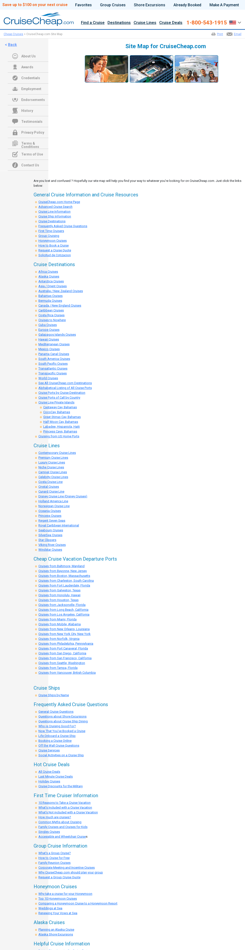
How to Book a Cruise (53, 245)
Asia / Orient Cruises (52, 286)
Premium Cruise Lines (53, 457)
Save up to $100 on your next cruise (35, 5)
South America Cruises (54, 359)
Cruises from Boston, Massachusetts (64, 576)
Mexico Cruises (49, 349)
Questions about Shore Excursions (62, 716)
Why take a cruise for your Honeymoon (65, 894)
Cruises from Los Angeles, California (63, 614)
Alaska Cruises (48, 276)
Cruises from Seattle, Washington (61, 663)
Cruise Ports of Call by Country (59, 397)
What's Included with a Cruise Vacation (65, 807)
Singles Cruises (49, 832)
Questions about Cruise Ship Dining (63, 721)
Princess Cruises (49, 515)
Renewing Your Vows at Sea (57, 913)
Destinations (119, 23)
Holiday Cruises (49, 781)
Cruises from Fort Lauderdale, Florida (64, 585)
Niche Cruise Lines (51, 467)
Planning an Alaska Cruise (56, 929)
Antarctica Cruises (51, 281)
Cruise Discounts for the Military (60, 786)
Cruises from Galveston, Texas (59, 590)
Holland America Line (53, 501)
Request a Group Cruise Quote (59, 877)
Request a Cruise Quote (54, 250)
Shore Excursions (149, 5)
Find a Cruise (93, 23)
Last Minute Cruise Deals (55, 776)
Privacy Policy (32, 132)
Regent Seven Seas (51, 520)
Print (220, 34)
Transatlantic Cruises (52, 368)
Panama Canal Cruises (53, 354)
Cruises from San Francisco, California (65, 658)
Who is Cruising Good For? (57, 726)
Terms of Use (32, 154)
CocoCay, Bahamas (56, 412)
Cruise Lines (145, 23)
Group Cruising (48, 236)
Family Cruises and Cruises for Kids (62, 827)
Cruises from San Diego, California (62, 653)
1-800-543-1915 (207, 22)
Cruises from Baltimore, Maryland (61, 566)
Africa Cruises (48, 271)
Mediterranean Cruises (54, 344)
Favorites (83, 5)
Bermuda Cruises (50, 300)
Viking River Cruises (52, 545)
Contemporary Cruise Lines (57, 453)
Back (12, 44)
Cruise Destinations (51, 221)
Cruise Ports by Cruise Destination (61, 392)
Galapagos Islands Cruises (57, 334)
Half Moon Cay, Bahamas (60, 422)
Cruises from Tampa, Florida (58, 668)
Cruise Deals (170, 23)
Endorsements (33, 100)
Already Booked (187, 5)
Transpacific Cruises (52, 373)
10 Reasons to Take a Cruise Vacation (64, 802)
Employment (31, 89)
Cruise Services (49, 750)
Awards (27, 67)
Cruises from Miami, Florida (57, 619)
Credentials (30, 78)
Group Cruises (113, 5)
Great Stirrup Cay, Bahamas (62, 417)
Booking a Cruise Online (55, 740)
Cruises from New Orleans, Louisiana (64, 629)
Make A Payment (224, 5)
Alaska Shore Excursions (55, 934)
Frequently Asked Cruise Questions (62, 226)
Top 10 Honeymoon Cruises (57, 898)
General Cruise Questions (55, 711)
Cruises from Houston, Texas (58, 600)
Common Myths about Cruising (59, 822)
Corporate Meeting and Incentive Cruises (66, 867)
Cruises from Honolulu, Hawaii (59, 595)
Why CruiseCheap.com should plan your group (70, 872)
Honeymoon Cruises (52, 240)
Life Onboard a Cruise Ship (57, 736)
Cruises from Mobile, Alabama (59, 624)
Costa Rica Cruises (51, 315)
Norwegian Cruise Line (54, 506)
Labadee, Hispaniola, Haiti (61, 426)
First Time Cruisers (51, 231)
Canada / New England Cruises (59, 305)
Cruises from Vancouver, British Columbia (67, 672)
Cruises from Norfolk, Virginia (58, 639)
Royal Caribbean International (58, 525)
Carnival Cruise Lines (52, 472)
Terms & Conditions (30, 143)
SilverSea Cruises (50, 535)
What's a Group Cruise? (54, 853)
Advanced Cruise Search (55, 207)
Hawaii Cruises (48, 339)
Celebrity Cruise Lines (53, 477)
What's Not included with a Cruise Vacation (68, 812)
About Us (28, 56)
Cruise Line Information (54, 211)
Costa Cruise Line (50, 482)
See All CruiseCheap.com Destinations (65, 383)
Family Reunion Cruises (54, 863)
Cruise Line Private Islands (56, 402)
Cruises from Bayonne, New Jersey (62, 571)
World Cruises (48, 378)
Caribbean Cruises (51, 310)
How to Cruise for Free (54, 858)
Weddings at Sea (50, 908)
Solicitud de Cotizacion (54, 255)
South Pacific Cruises (53, 363)
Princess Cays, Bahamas (60, 431)
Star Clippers (47, 540)
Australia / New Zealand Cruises (60, 291)
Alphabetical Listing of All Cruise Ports (65, 388)
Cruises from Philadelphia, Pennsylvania (65, 643)
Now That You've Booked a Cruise (61, 731)
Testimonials (32, 122)
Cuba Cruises (47, 325)
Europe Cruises (48, 330)
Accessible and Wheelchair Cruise (62, 836)
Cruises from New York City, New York (64, 634)
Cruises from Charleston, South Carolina (66, 580)
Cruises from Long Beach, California (63, 609)
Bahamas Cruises (50, 296)
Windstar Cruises (50, 549)
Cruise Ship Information (54, 216)
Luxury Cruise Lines (51, 462)
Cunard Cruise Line (51, 491)
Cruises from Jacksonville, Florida (62, 605)
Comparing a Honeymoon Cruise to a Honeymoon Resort (77, 903)
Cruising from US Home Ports (58, 436)
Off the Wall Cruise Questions (58, 745)
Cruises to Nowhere (52, 320)
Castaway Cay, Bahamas (60, 407)
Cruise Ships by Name (53, 695)
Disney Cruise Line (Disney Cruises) (62, 496)
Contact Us (30, 165)
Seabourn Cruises (50, 530)
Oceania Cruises (49, 511)
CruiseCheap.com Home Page (59, 202)
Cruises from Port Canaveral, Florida (63, 648)
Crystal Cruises (48, 486)
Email (237, 34)
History (27, 111)
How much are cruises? (54, 817)
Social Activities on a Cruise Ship (61, 755)
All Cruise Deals (49, 771)
